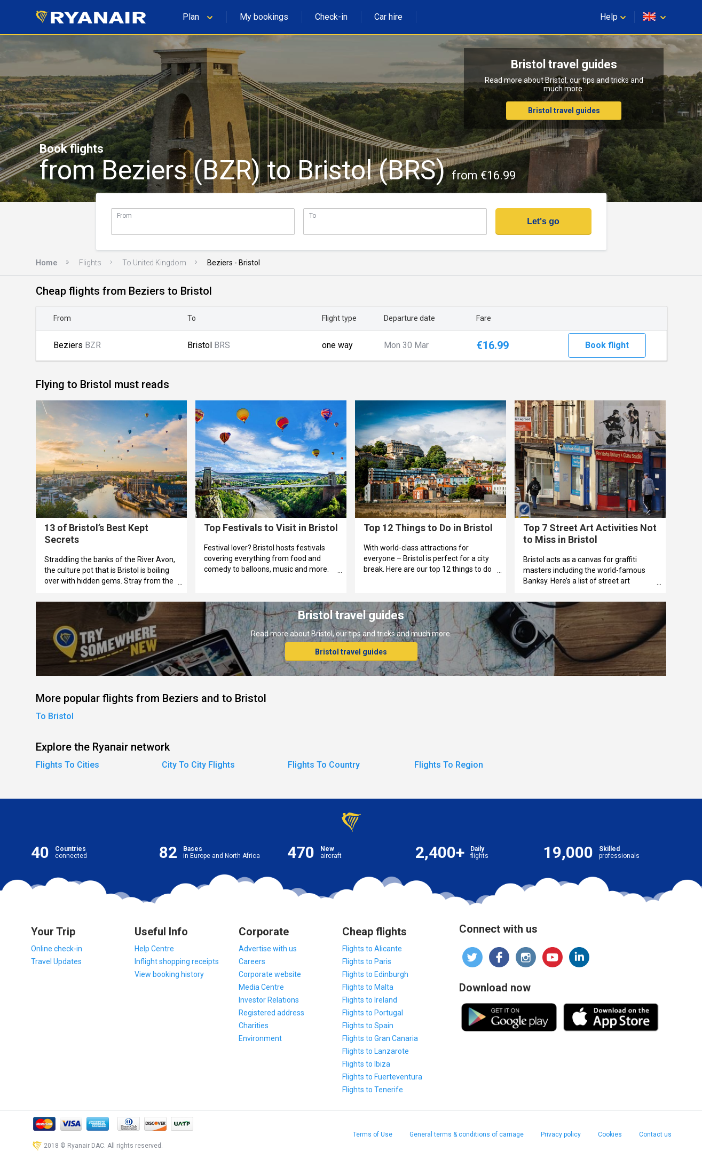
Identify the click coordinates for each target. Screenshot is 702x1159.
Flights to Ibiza (366, 1064)
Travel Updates (56, 961)
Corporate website (270, 974)
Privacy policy (561, 1134)
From (124, 215)
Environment (260, 1038)
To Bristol (55, 716)
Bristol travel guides (564, 110)
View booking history (169, 974)
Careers (252, 961)
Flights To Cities (67, 765)
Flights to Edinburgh (375, 974)
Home (46, 262)
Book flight (607, 345)
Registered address (271, 1012)
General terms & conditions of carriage (466, 1134)
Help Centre (154, 948)
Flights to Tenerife (372, 1089)
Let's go (543, 221)
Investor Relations (269, 1000)
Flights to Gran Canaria (380, 1038)
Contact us (655, 1134)
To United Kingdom (154, 262)
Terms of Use (372, 1134)
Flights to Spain (367, 1025)
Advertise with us (268, 948)
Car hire (388, 17)
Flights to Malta (367, 987)
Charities (254, 1025)
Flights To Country (324, 765)
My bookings (264, 17)
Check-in (331, 17)
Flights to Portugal (372, 1012)
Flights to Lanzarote (375, 1051)
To (312, 215)
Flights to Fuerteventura (382, 1077)
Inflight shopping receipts (177, 961)
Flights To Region (448, 765)
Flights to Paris (366, 961)
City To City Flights (198, 765)
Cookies (610, 1134)
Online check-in (56, 948)
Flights (90, 262)
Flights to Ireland (369, 1000)
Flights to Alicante (372, 948)
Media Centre (261, 987)
